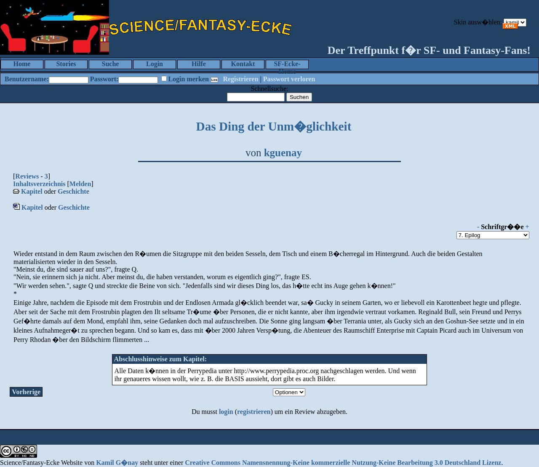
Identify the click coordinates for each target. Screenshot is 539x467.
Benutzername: (27, 79)
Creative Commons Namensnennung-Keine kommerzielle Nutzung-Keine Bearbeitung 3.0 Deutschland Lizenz (343, 462)
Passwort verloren (289, 79)
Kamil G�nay (117, 462)
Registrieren (240, 79)
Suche (110, 63)
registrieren (253, 411)
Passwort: (104, 79)
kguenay (283, 152)
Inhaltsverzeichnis (39, 183)
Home (22, 63)
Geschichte (73, 191)
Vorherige (26, 391)
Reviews (27, 176)
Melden (80, 183)
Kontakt (243, 63)
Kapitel (32, 191)
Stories (66, 63)
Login (154, 63)
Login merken (188, 79)
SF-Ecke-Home (287, 64)
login (226, 411)
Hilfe (199, 63)
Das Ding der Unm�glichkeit (274, 126)
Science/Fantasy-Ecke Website (41, 462)
